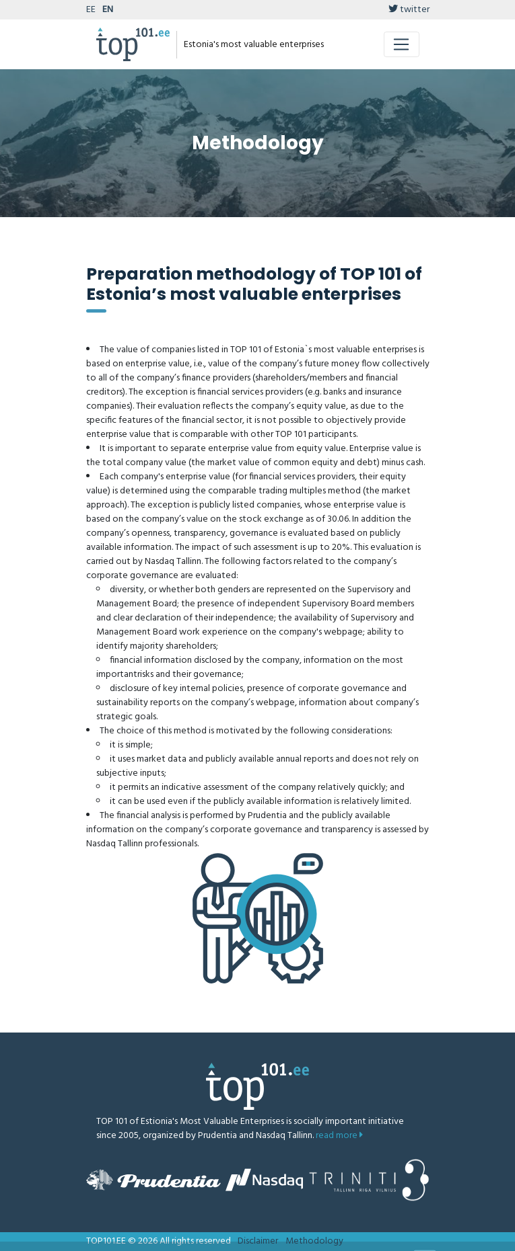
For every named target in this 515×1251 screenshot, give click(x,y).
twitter (409, 9)
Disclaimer (258, 1241)
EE (91, 9)
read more (339, 1135)
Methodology (314, 1241)
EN (107, 9)
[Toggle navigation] (401, 44)
